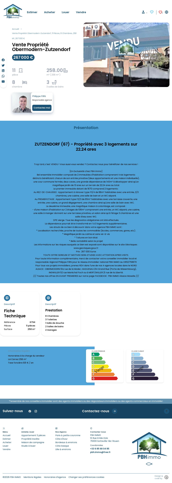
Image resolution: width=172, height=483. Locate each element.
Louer (5, 445)
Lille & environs (63, 449)
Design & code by (159, 477)
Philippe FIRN (39, 96)
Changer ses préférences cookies (86, 477)
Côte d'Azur (61, 438)
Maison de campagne (32, 442)
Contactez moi (42, 107)
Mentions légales (32, 477)
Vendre (6, 449)
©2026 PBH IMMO (12, 477)
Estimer (7, 438)
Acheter (7, 442)
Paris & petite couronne (67, 435)
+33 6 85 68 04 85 (99, 448)
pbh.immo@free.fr (100, 452)
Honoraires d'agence (55, 477)
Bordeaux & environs (66, 442)
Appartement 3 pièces (33, 435)
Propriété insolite (30, 438)
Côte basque (62, 445)
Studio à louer (28, 445)
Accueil (15, 29)
